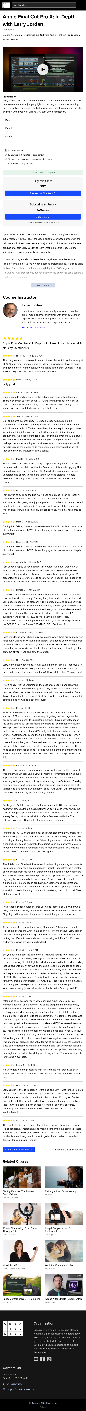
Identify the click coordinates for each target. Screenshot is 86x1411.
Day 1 (8, 120)
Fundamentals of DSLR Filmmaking (21, 1299)
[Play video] (43, 69)
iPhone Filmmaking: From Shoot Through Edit (20, 1229)
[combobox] (44, 4)
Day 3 (8, 136)
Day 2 (8, 128)
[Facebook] (42, 1359)
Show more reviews (18, 1149)
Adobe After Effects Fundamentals (63, 1299)
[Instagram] (49, 1359)
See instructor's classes (34, 327)
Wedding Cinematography (59, 1265)
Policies (43, 1406)
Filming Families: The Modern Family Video (18, 1193)
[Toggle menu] (81, 4)
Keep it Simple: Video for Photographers (58, 1229)
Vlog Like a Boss (11, 1265)
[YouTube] (36, 1359)
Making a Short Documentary (61, 1191)
